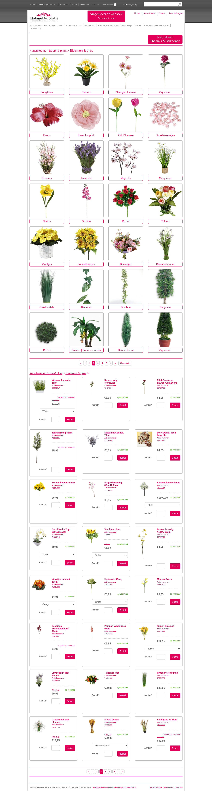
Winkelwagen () (130, 4)
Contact (96, 5)
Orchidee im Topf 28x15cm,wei (61, 530)
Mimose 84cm (164, 579)
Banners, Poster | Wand (108, 25)
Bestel (70, 419)
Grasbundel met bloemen (60, 720)
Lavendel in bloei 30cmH (61, 674)
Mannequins (36, 28)
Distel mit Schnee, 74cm (114, 433)
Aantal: (43, 419)
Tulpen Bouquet (165, 626)
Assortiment (150, 13)
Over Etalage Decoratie (47, 5)
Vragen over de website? (106, 15)
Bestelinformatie (156, 787)
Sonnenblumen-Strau (63, 482)
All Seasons (90, 25)
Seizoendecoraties (73, 25)
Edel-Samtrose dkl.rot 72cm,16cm (167, 381)
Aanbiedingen (176, 13)
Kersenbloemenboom (168, 482)
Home (32, 5)
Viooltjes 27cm (112, 529)
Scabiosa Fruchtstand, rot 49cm (60, 628)
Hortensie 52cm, (113, 579)
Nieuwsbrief (84, 5)
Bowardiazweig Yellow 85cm (165, 530)
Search (179, 4)
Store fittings (127, 25)
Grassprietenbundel (167, 672)
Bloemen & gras (75, 373)
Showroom (64, 5)
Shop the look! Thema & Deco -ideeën (45, 25)
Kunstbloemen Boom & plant (156, 25)
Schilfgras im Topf (167, 719)
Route (74, 5)
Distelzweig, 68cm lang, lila (167, 433)
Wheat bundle (111, 719)
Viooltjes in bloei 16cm (61, 580)
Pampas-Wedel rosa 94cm (115, 627)
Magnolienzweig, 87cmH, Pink (113, 483)
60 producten (125, 363)
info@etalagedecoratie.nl (103, 787)
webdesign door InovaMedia (125, 787)
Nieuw (162, 13)
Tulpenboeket (111, 672)
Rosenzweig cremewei (111, 381)
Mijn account (108, 5)
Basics (138, 25)
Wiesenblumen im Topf (61, 381)
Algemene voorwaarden (173, 787)
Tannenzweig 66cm (62, 432)
